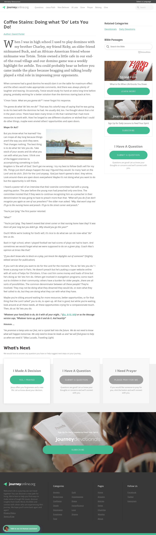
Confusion (57, 501)
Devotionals (110, 29)
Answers (101, 497)
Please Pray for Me (126, 379)
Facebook (131, 492)
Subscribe (128, 130)
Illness (74, 501)
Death (56, 505)
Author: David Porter (14, 34)
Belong (98, 7)
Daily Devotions (127, 29)
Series (100, 505)
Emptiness (57, 514)
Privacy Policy (10, 513)
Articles (101, 501)
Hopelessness (77, 497)
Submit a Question (128, 155)
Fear (55, 519)
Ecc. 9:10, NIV (69, 314)
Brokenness (58, 497)
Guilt (74, 492)
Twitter (130, 497)
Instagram (131, 501)
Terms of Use (9, 516)
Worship (101, 514)
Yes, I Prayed (27, 379)
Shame (75, 514)
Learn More (128, 91)
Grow (82, 7)
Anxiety (56, 492)
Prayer (90, 7)
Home (100, 492)
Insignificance (78, 505)
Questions (39, 7)
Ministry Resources (12, 2)
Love (74, 510)
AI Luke (75, 7)
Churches (102, 510)
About (100, 519)
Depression (58, 510)
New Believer (63, 7)
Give (106, 7)
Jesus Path (50, 7)
